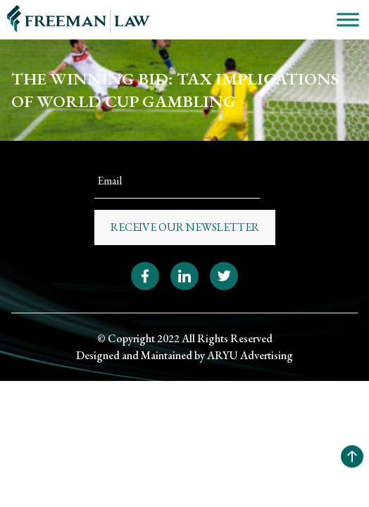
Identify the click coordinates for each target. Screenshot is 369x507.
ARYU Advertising (250, 355)
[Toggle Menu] (348, 19)
